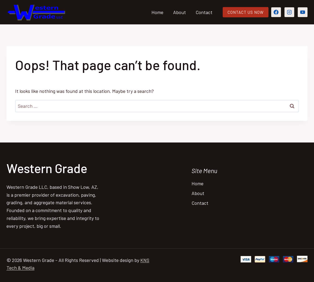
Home (157, 12)
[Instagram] (289, 12)
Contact (204, 12)
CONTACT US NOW (246, 12)
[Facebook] (276, 12)
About (179, 12)
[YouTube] (302, 12)
